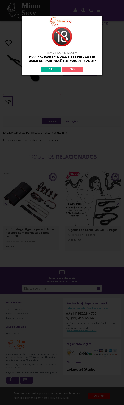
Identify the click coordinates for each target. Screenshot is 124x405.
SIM (51, 69)
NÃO (72, 69)
